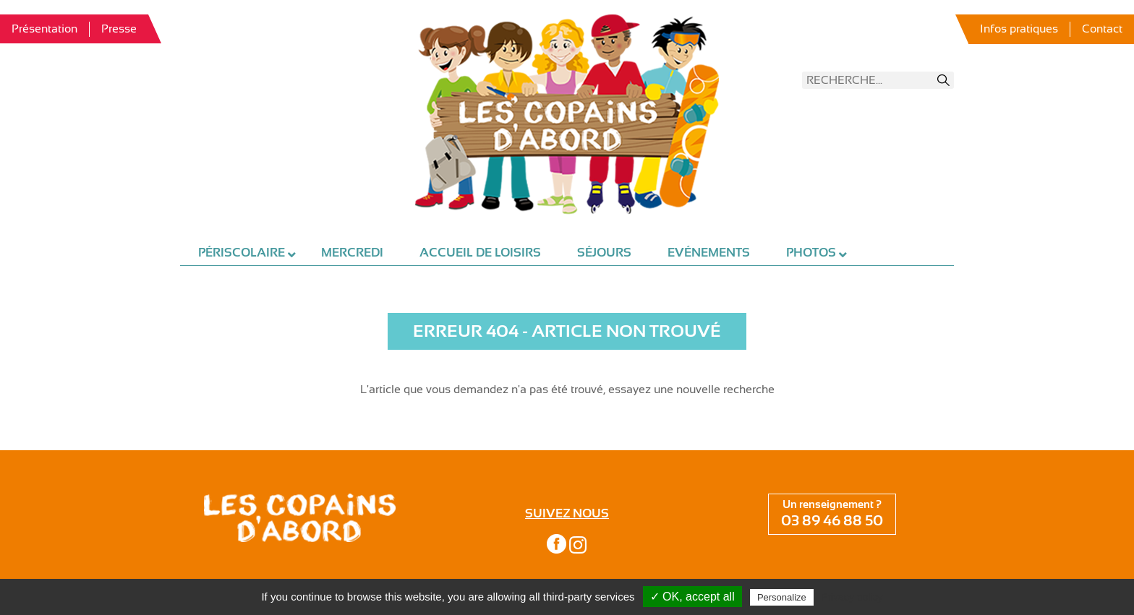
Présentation (44, 28)
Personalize (781, 597)
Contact (1102, 28)
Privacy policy (852, 597)
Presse (119, 28)
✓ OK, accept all (692, 596)
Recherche (943, 80)
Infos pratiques (1019, 28)
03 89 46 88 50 (832, 520)
